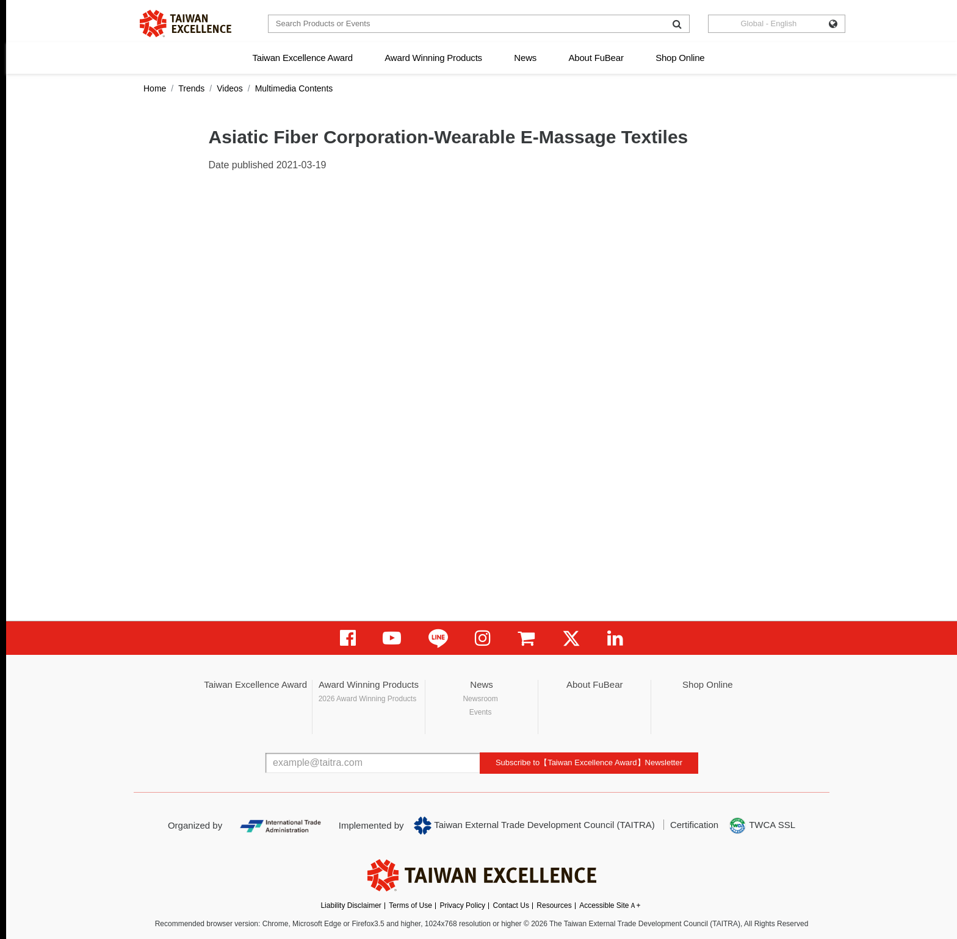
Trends (191, 88)
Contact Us (511, 905)
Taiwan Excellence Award (302, 57)
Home (154, 88)
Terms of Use (410, 905)
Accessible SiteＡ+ (609, 905)
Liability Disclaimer (350, 905)
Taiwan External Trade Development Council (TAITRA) (534, 825)
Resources (553, 905)
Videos (230, 88)
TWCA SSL (761, 825)
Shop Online (679, 57)
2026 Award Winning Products (368, 698)
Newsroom (480, 698)
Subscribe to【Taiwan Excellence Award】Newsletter (589, 762)
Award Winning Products (433, 57)
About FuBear (596, 57)
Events (480, 712)
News (525, 57)
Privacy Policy (462, 905)
